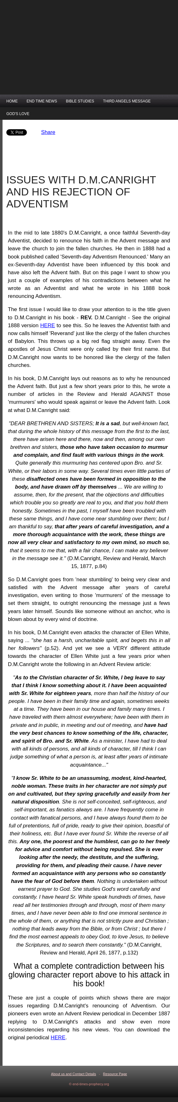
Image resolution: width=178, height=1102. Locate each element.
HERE (47, 325)
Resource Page (115, 1074)
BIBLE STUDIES (80, 101)
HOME (12, 101)
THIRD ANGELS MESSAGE (127, 101)
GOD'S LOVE (17, 114)
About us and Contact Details (73, 1074)
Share (48, 132)
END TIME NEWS (42, 101)
